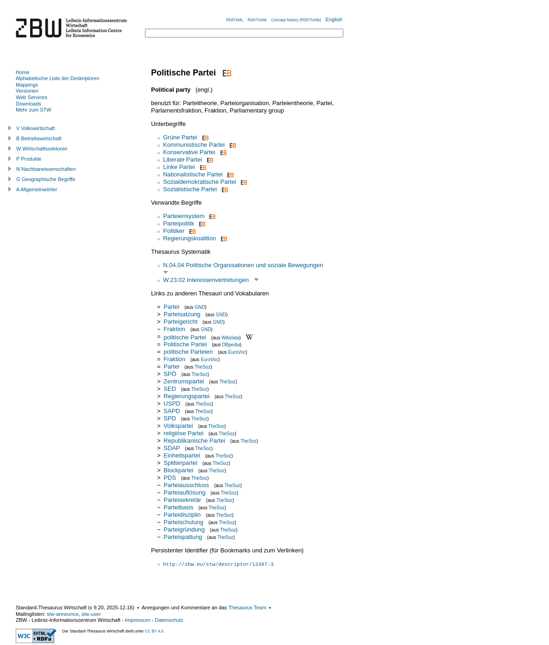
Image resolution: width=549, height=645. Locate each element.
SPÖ (170, 373)
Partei (171, 306)
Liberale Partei (182, 159)
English (334, 19)
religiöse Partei (183, 433)
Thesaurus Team (247, 607)
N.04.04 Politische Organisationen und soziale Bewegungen (243, 265)
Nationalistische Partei (193, 174)
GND (200, 307)
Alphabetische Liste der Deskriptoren (58, 78)
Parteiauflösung (184, 492)
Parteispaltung (183, 536)
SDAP (172, 448)
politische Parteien (188, 351)
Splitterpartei (180, 462)
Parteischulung (183, 522)
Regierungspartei (186, 396)
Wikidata (230, 337)
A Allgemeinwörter (36, 189)
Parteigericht (180, 321)
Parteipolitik (178, 223)
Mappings (27, 85)
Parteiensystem (184, 216)
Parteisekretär (182, 499)
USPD (172, 403)
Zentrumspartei (184, 381)
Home (22, 72)
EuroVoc (237, 352)
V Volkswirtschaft (35, 128)
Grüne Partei (180, 137)
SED (170, 388)
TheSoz (202, 366)
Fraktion (174, 329)
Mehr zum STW (33, 110)
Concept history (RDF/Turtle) (296, 20)
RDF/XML (234, 20)
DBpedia (231, 344)
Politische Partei (185, 344)
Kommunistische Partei (194, 144)
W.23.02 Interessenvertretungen (206, 279)
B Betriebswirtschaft (39, 138)
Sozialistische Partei (190, 189)
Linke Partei (179, 166)
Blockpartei (178, 470)
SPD (170, 418)
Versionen (27, 91)
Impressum (138, 620)
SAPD (172, 410)
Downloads (28, 103)
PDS (170, 477)
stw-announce (63, 614)
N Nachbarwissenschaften (46, 169)
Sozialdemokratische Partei (199, 181)
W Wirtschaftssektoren (42, 148)
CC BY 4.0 (154, 631)
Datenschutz (169, 620)
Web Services (31, 97)
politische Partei (185, 336)
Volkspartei (178, 425)
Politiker (173, 230)
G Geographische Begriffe (46, 179)
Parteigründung (184, 529)
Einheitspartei (182, 455)
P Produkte (28, 159)
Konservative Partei (189, 152)
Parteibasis (178, 507)
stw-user (91, 614)
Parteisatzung (182, 314)
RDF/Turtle (257, 20)
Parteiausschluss (186, 485)
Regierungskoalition (189, 238)
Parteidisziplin (182, 514)
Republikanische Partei (194, 440)
